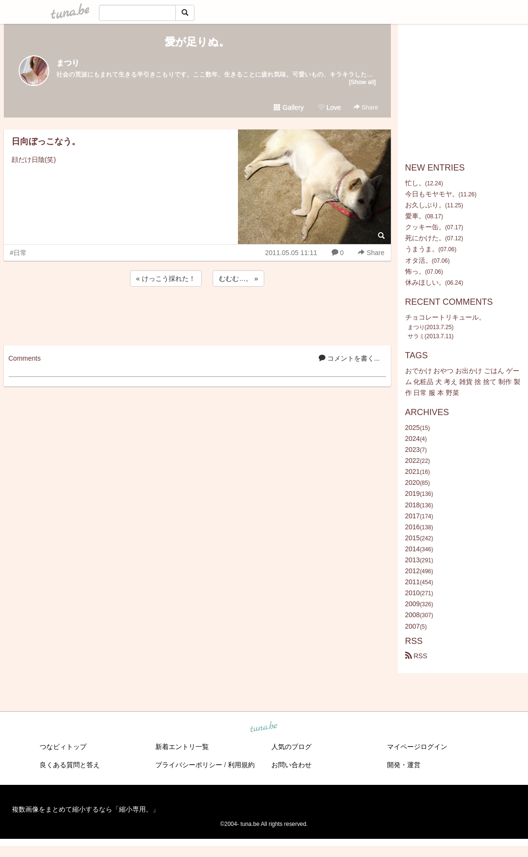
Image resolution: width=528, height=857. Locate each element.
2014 (412, 549)
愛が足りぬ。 (197, 42)
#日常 (18, 253)
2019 (412, 493)
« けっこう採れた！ (165, 278)
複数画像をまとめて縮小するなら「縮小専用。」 (85, 809)
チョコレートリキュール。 (445, 317)
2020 (412, 482)
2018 (412, 505)
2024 (412, 438)
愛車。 (415, 216)
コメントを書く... (349, 358)
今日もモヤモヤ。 (432, 194)
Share (366, 107)
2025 (412, 427)
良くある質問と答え (70, 765)
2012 (412, 571)
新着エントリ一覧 (182, 746)
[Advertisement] (197, 314)
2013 (412, 560)
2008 (412, 615)
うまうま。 (422, 249)
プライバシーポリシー (188, 765)
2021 (412, 471)
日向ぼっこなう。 (45, 141)
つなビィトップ (63, 746)
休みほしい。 (425, 282)
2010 (412, 593)
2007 (412, 626)
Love (329, 107)
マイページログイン (417, 746)
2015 (412, 538)
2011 (412, 582)
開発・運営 (403, 765)
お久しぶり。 (425, 205)
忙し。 (415, 183)
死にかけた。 (425, 238)
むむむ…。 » (238, 278)
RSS (416, 656)
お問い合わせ (291, 765)
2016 (412, 527)
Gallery (288, 107)
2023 (412, 449)
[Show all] (362, 82)
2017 (412, 516)
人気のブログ (291, 746)
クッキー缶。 (425, 227)
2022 (412, 460)
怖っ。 (415, 271)
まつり (67, 63)
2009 (412, 604)
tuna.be (264, 727)
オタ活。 (418, 260)
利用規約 (241, 765)
